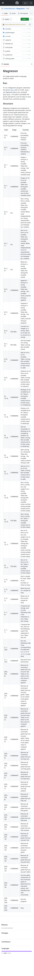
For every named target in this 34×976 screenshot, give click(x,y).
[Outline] (31, 64)
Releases (4, 925)
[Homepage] (17, 2)
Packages (4, 933)
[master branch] (6, 19)
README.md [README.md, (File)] (9, 44)
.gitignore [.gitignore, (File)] (8, 40)
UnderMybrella (9, 8)
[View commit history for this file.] (29, 24)
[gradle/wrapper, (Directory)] (10, 32)
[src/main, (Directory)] (8, 36)
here (12, 90)
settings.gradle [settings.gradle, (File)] (9, 58)
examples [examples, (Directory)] (8, 29)
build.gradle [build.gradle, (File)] (9, 47)
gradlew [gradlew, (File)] (7, 51)
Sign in (26, 3)
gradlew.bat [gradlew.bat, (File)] (8, 55)
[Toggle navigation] (2, 3)
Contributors (6, 942)
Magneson (20, 8)
